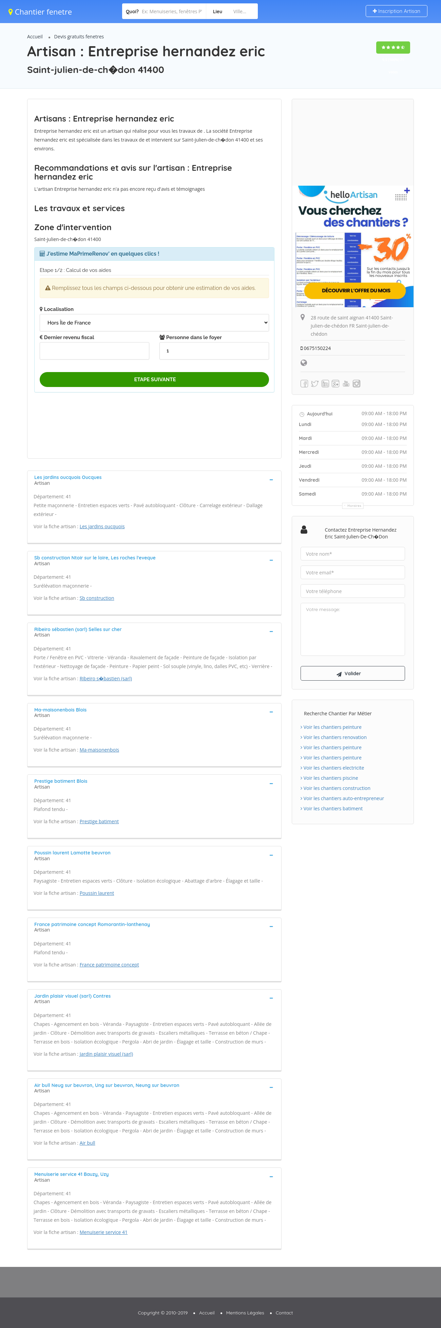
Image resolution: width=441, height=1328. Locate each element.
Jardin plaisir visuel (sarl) (106, 1054)
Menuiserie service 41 (104, 1232)
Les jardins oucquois (102, 526)
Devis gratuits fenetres (79, 36)
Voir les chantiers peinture (331, 727)
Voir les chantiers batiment (332, 809)
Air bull (87, 1143)
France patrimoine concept (109, 964)
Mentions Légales (245, 1313)
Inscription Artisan (396, 11)
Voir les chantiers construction (335, 788)
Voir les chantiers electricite (332, 768)
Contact (284, 1313)
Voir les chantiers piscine (329, 778)
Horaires (355, 506)
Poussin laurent (97, 893)
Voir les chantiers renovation (334, 737)
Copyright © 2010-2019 (163, 1313)
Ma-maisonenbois (99, 749)
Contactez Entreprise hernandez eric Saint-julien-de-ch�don (361, 533)
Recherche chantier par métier (338, 714)
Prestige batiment (99, 821)
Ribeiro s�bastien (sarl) (106, 678)
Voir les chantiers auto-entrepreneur (342, 798)
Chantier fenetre (40, 11)
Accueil (35, 36)
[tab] (154, 479)
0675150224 (316, 348)
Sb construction (97, 598)
